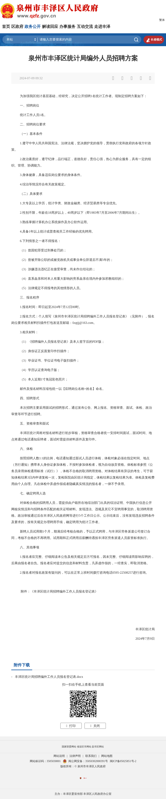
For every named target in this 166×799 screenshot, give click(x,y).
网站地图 (106, 755)
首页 (6, 26)
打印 (71, 726)
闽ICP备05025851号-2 (123, 761)
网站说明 (59, 755)
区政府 (17, 26)
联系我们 (91, 755)
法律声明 (75, 755)
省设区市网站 (84, 746)
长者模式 (153, 39)
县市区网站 (98, 746)
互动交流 (85, 26)
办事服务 (67, 26)
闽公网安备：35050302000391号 (85, 761)
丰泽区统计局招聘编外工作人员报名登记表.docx (49, 676)
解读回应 (50, 26)
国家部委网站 (69, 746)
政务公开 (33, 26)
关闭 (95, 726)
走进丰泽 (102, 26)
